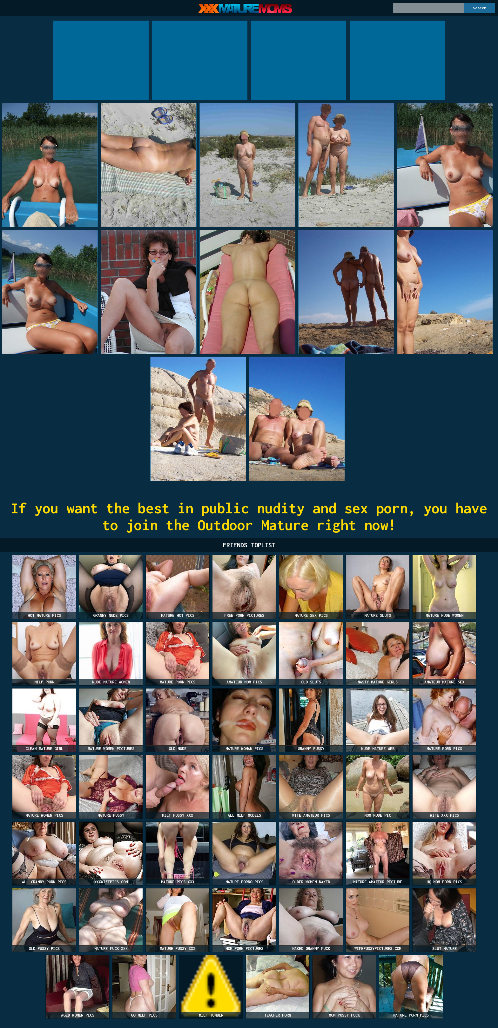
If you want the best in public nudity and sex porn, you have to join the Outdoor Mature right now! (249, 516)
